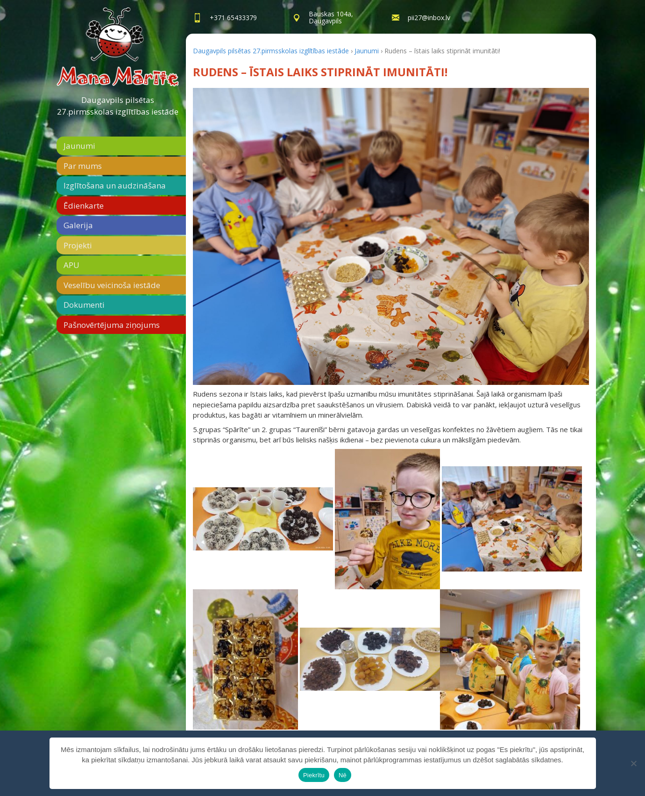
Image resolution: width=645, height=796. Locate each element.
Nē (343, 775)
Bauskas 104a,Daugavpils (331, 17)
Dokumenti (84, 304)
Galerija (78, 225)
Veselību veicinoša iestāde (112, 285)
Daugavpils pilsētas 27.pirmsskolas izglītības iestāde (117, 105)
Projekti (78, 245)
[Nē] (633, 763)
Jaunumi (79, 145)
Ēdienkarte (84, 205)
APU (71, 265)
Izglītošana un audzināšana (115, 185)
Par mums (83, 165)
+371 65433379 (233, 17)
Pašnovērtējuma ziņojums (112, 324)
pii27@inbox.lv (429, 17)
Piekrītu (314, 775)
